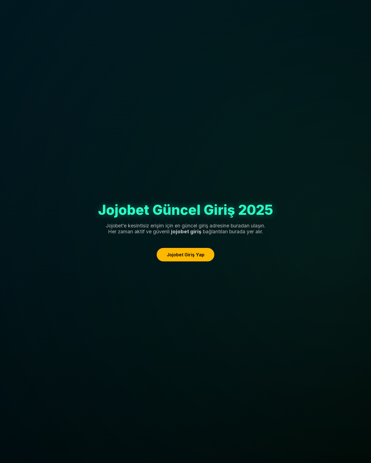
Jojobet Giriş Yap (185, 254)
